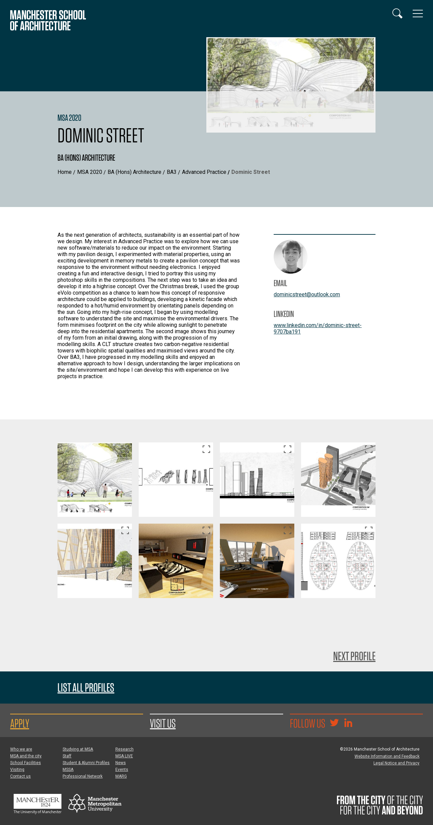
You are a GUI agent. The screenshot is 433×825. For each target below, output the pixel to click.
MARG (121, 776)
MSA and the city (26, 756)
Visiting (17, 769)
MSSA (68, 769)
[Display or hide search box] (397, 13)
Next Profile (354, 656)
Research (124, 749)
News (120, 762)
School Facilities (25, 762)
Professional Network (82, 776)
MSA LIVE (124, 756)
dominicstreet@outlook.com (307, 294)
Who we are (21, 749)
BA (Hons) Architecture (134, 172)
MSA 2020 (89, 172)
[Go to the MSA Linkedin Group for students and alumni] (348, 723)
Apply (19, 723)
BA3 (172, 172)
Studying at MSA (78, 749)
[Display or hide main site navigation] (418, 13)
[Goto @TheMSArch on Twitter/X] (334, 723)
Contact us (20, 776)
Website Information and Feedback (387, 756)
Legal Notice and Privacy (396, 763)
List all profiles (86, 687)
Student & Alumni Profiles (86, 762)
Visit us (163, 723)
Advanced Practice (204, 172)
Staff (67, 756)
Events (121, 769)
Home (65, 172)
